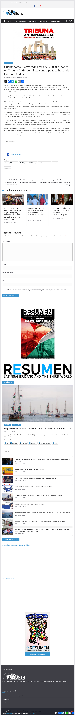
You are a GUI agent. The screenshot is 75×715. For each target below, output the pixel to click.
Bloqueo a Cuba (9, 63)
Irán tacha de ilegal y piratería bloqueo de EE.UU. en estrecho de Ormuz (35, 478)
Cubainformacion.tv (8, 703)
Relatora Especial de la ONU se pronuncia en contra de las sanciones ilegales (61, 211)
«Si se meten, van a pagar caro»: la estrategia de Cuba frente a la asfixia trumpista (38, 495)
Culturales (32, 21)
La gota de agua (8, 579)
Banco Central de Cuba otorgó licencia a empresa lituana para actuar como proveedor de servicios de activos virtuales (19, 182)
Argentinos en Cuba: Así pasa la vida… (16, 545)
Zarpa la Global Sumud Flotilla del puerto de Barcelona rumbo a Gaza (37, 428)
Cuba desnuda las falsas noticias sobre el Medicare (29, 504)
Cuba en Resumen (22, 77)
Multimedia (43, 21)
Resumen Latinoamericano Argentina (13, 696)
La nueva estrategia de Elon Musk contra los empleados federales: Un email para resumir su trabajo (56, 182)
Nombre (5, 264)
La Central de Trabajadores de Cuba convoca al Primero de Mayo (33, 487)
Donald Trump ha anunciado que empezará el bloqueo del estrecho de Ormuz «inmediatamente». (43, 513)
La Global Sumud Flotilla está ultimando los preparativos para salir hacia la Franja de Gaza (40, 521)
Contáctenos (55, 21)
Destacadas (7, 424)
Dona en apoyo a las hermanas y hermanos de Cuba (29, 469)
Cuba (9, 21)
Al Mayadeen (6, 699)
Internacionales (21, 21)
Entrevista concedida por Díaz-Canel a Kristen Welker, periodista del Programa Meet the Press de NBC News (42, 460)
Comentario (6, 241)
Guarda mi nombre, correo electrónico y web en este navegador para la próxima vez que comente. (36, 290)
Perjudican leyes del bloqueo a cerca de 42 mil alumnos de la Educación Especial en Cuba (37, 212)
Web (3, 281)
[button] (12, 21)
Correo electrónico (9, 272)
